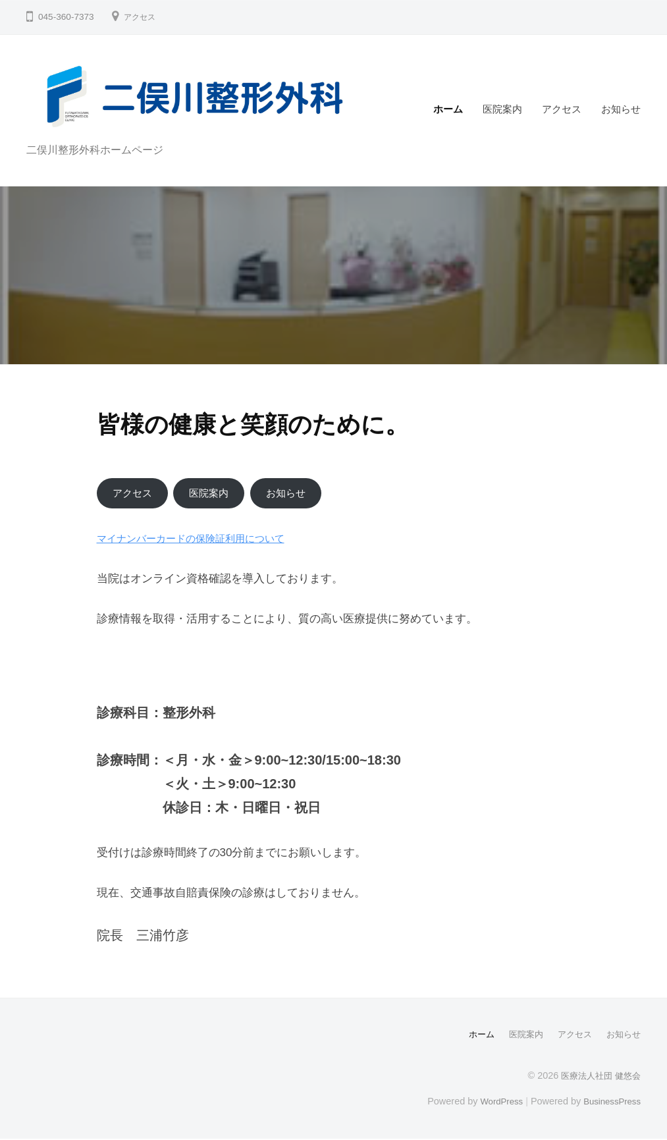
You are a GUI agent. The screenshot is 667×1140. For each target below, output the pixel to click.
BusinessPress (609, 1102)
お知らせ (621, 109)
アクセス (142, 17)
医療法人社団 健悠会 (598, 1077)
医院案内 (502, 109)
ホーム (448, 109)
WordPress (493, 1102)
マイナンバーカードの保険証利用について (203, 540)
